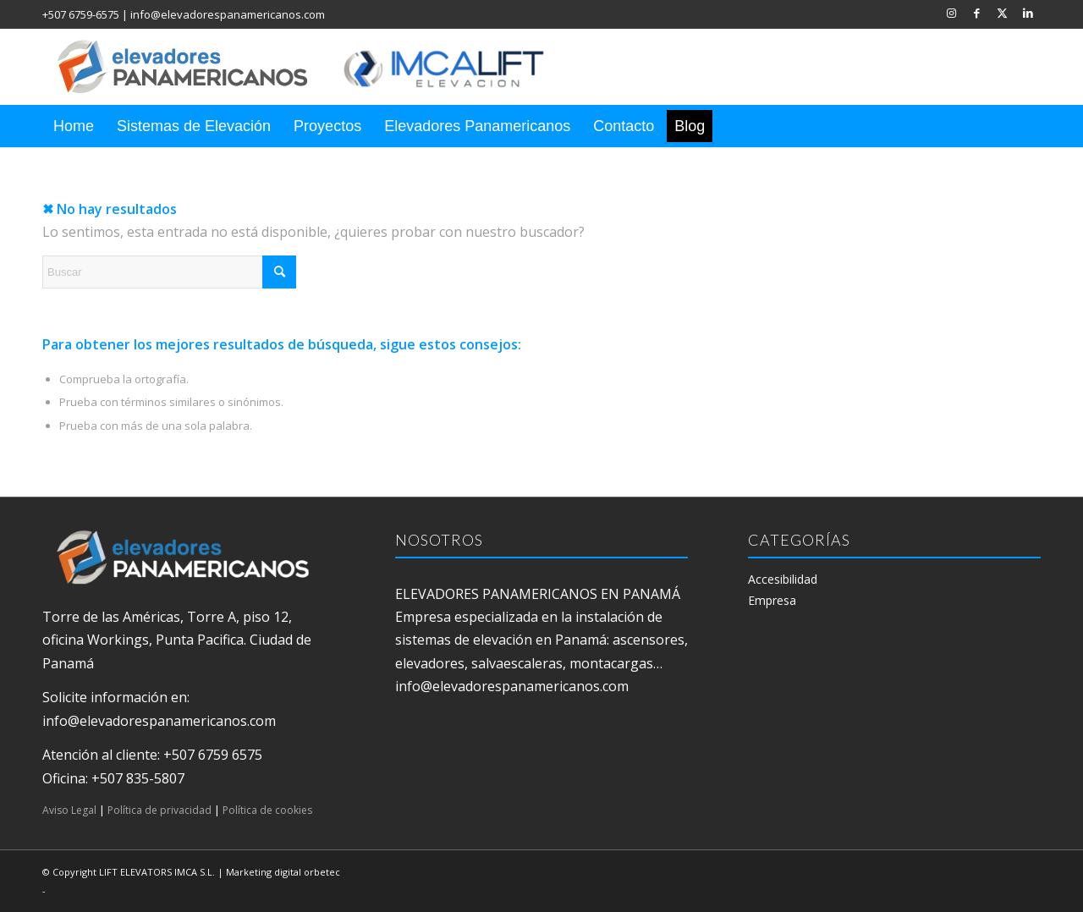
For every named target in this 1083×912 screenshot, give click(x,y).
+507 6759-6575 (80, 14)
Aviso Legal (69, 810)
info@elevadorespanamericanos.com (227, 14)
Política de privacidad (159, 810)
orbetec (322, 871)
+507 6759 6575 (212, 754)
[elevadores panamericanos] (317, 67)
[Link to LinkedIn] (1028, 12)
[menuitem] (73, 126)
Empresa (772, 600)
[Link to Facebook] (977, 12)
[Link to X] (1002, 12)
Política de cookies (267, 810)
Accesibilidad (782, 579)
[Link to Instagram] (951, 12)
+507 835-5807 (137, 778)
